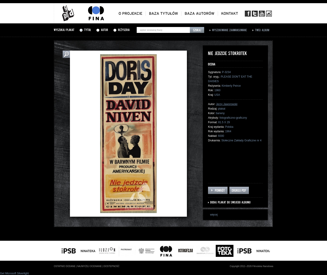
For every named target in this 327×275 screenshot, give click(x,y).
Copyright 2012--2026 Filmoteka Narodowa (251, 266)
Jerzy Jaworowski (226, 104)
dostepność (111, 266)
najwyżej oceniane (89, 266)
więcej (214, 214)
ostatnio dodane (64, 266)
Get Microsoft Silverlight (14, 273)
